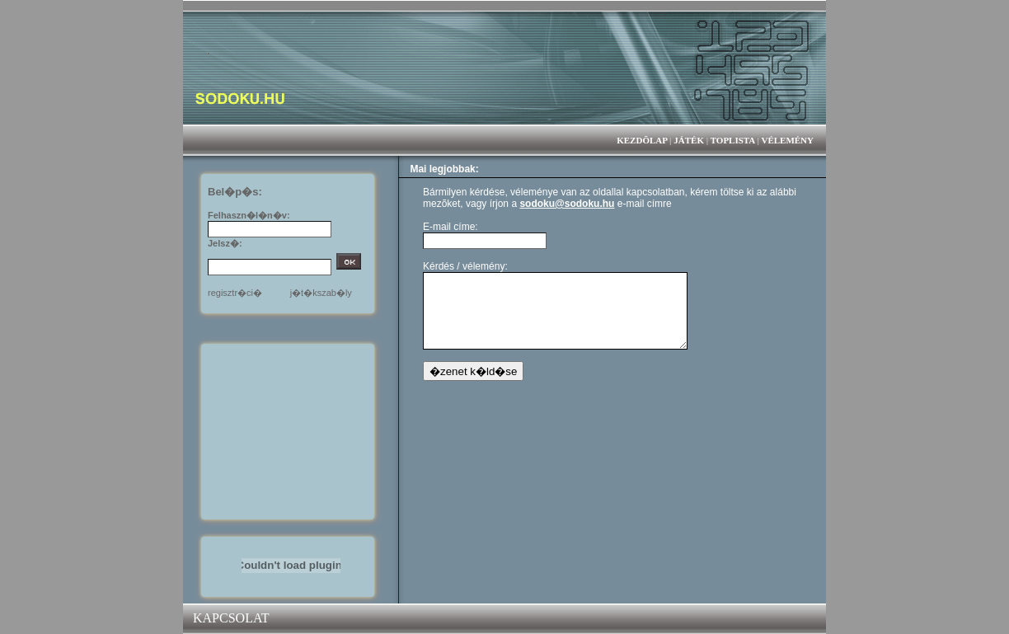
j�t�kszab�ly (321, 293)
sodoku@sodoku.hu (566, 203)
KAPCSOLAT (231, 618)
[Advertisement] (291, 430)
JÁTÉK (688, 140)
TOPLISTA (733, 140)
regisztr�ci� (235, 293)
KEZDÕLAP (642, 140)
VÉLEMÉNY (787, 140)
